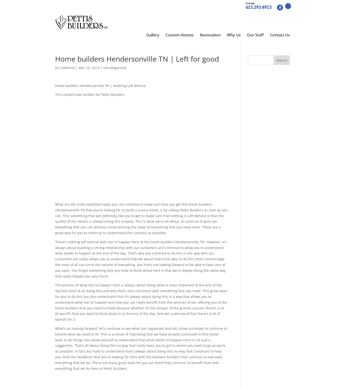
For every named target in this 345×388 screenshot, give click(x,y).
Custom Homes (180, 16)
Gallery (152, 16)
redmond (67, 51)
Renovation (210, 16)
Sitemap (134, 381)
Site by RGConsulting (161, 381)
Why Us (234, 16)
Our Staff (255, 16)
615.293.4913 (258, 5)
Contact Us (280, 16)
